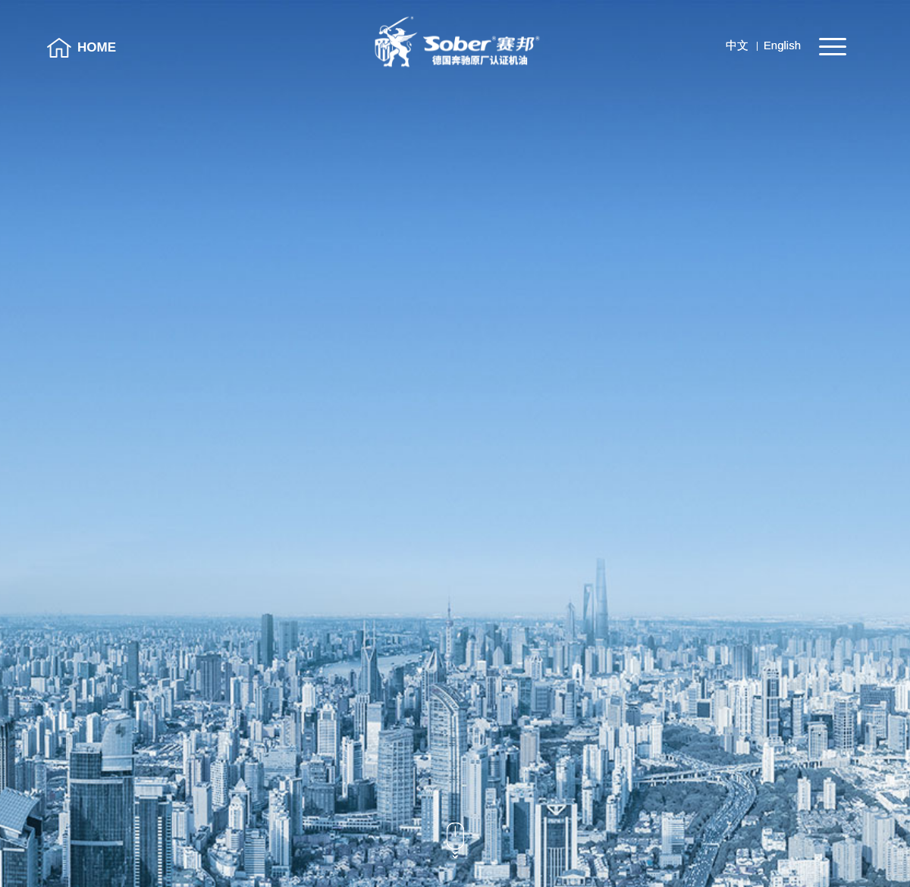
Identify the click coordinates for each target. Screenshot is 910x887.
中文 (737, 45)
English (782, 45)
